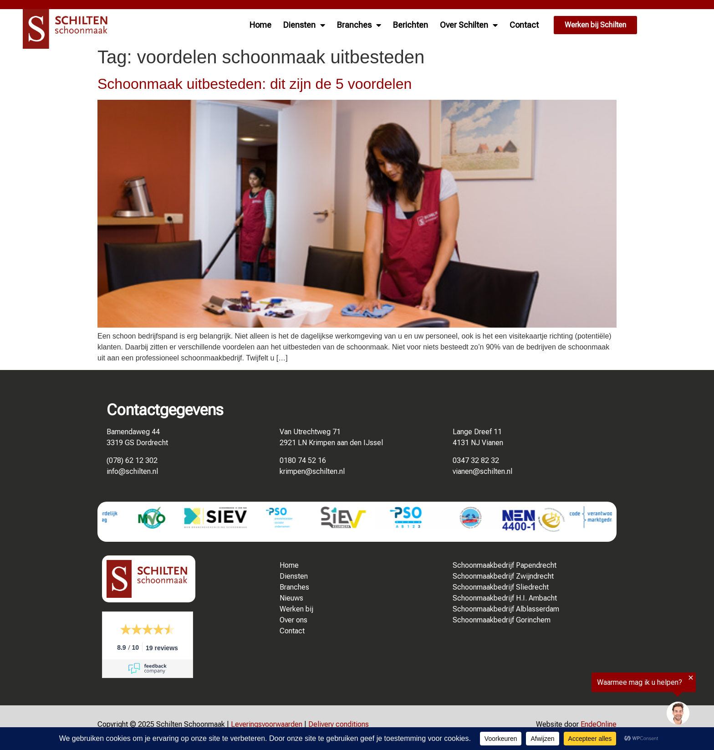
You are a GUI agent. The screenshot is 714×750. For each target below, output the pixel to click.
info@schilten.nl (132, 471)
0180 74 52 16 (303, 460)
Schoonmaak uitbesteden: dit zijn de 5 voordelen (254, 84)
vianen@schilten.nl (482, 471)
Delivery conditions (338, 724)
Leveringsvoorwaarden (266, 724)
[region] (602, 702)
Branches (359, 25)
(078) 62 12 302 (132, 460)
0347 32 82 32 (476, 460)
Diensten (304, 25)
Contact (524, 25)
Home (260, 25)
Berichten (410, 25)
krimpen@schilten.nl (312, 471)
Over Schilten (469, 25)
